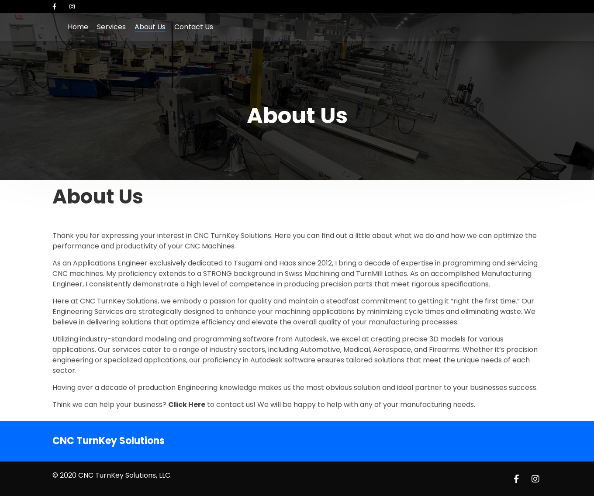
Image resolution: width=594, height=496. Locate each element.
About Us (150, 27)
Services (111, 27)
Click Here (186, 405)
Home (78, 27)
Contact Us (193, 27)
